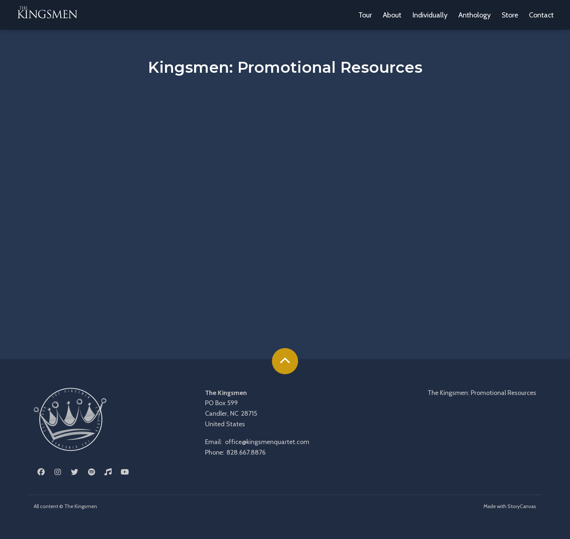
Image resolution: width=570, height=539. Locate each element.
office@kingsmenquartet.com (267, 442)
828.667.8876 (246, 452)
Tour (365, 15)
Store (510, 15)
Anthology (474, 15)
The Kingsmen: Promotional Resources (482, 393)
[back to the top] (285, 361)
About (392, 15)
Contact (541, 15)
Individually (429, 15)
